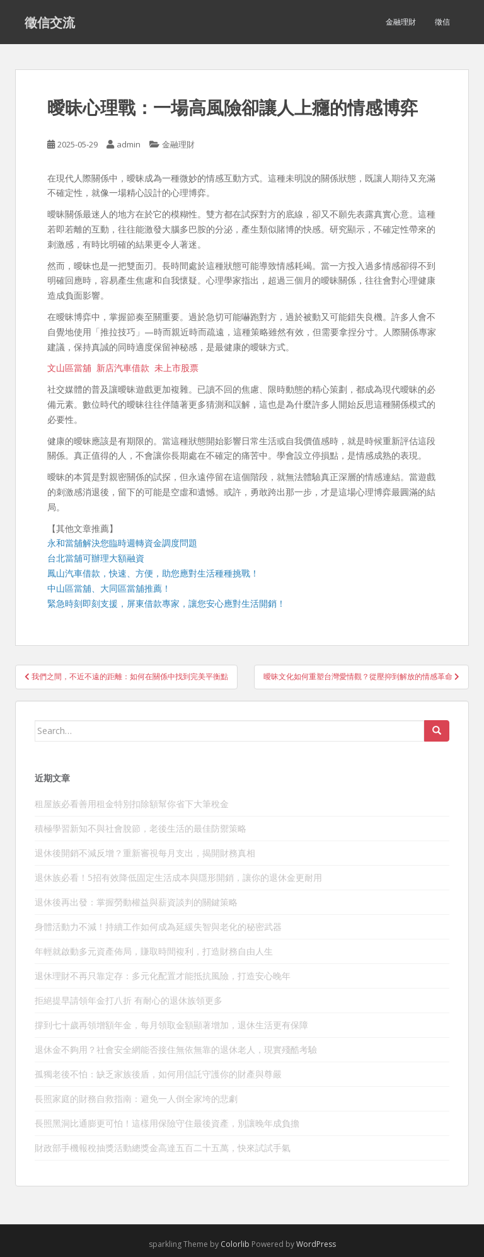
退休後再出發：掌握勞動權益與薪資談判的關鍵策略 (136, 902)
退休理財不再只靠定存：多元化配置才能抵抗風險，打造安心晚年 (163, 976)
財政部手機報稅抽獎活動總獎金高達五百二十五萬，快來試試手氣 (163, 1148)
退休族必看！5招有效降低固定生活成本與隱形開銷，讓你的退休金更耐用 (178, 877)
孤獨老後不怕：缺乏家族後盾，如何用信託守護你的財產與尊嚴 (158, 1074)
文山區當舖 (69, 368)
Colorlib (235, 1244)
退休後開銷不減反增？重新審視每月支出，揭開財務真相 (145, 853)
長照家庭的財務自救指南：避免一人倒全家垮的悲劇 (136, 1099)
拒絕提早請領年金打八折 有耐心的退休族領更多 (128, 1000)
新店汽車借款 (122, 368)
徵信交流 (50, 22)
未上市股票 (176, 368)
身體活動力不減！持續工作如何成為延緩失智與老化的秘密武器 (158, 927)
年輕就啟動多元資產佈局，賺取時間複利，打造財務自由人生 (154, 951)
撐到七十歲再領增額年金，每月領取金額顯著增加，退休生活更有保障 (171, 1025)
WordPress (316, 1244)
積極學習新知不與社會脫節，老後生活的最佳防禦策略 (140, 828)
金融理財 (401, 21)
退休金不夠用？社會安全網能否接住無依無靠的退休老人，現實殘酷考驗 (176, 1049)
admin (129, 144)
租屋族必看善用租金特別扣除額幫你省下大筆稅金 (132, 804)
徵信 (442, 21)
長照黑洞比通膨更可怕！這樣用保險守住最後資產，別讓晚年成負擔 (167, 1123)
